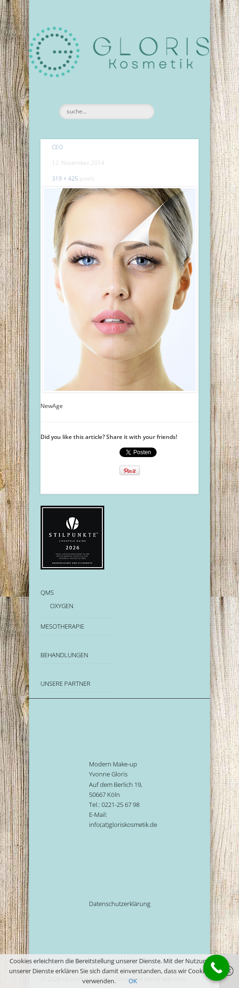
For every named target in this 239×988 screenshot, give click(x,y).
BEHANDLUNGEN (64, 655)
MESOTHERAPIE (62, 626)
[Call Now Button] (216, 968)
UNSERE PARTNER (65, 683)
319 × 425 (65, 178)
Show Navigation (175, 85)
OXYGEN (61, 605)
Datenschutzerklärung (119, 903)
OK (133, 981)
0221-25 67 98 (120, 804)
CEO (57, 147)
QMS (47, 592)
